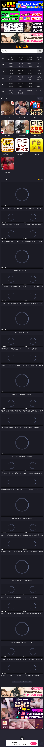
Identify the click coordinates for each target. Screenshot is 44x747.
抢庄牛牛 (39, 60)
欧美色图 (29, 77)
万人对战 (29, 57)
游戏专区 (39, 57)
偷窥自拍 (11, 77)
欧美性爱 (39, 70)
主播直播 (29, 66)
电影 (3, 71)
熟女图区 (29, 79)
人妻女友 (29, 83)
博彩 (3, 58)
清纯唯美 (20, 79)
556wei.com (22, 46)
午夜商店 (20, 90)
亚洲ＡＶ (11, 63)
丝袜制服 (20, 66)
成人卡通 (29, 70)
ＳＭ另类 (39, 66)
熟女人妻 (11, 66)
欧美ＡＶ (29, 63)
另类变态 (39, 73)
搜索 (40, 51)
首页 (14, 682)
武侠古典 (39, 83)
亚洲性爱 (11, 70)
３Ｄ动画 (39, 63)
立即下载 (33, 743)
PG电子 (11, 57)
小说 (3, 85)
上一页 (19, 682)
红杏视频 (11, 93)
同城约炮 (11, 90)
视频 (3, 65)
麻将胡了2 (10, 60)
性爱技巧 (39, 86)
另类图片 (39, 79)
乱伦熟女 (29, 73)
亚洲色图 (20, 77)
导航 (3, 91)
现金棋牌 (29, 60)
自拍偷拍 (20, 63)
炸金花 (20, 60)
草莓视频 (29, 90)
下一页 (25, 682)
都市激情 (11, 83)
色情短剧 (20, 93)
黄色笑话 (29, 86)
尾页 (30, 682)
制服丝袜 (11, 73)
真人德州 (20, 57)
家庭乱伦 (20, 83)
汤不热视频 (39, 90)
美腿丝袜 (11, 79)
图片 (3, 78)
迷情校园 (11, 86)
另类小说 (20, 86)
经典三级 (20, 73)
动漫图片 (39, 77)
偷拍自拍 (20, 70)
